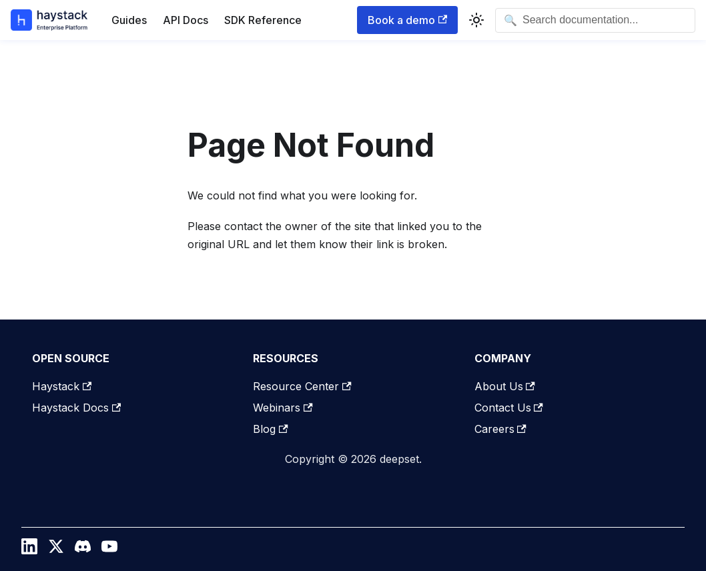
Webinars (282, 407)
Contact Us (508, 407)
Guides (129, 20)
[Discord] (83, 550)
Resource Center (302, 386)
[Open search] (595, 20)
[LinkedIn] (29, 550)
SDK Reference (263, 20)
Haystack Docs (76, 407)
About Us (504, 386)
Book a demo (407, 20)
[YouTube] (109, 550)
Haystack (61, 386)
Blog (270, 429)
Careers (500, 429)
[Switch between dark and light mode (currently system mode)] (476, 20)
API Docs (185, 20)
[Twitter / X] (56, 550)
